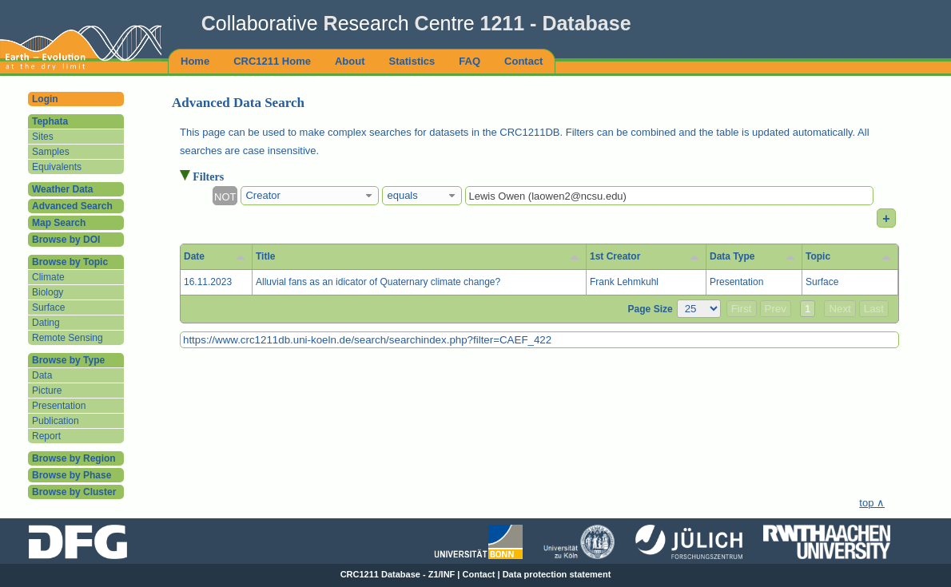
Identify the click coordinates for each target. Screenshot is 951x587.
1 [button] (807, 309)
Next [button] (839, 309)
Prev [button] (775, 309)
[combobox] (310, 195)
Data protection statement (557, 574)
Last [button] (874, 309)
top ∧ (872, 503)
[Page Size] (699, 308)
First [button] (741, 309)
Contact (479, 574)
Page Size (650, 309)
